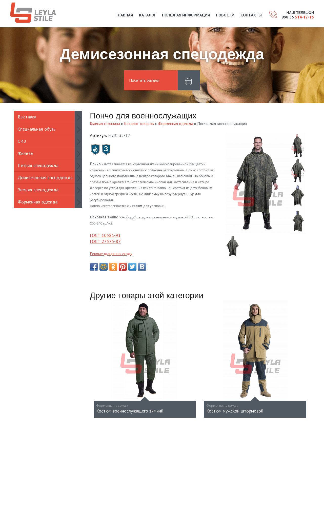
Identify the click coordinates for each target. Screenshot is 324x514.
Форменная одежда (37, 202)
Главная (124, 14)
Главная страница (105, 123)
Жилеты (25, 153)
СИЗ (22, 141)
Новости (225, 14)
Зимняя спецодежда (38, 190)
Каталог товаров (139, 123)
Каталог (147, 14)
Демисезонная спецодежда (45, 177)
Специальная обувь (36, 129)
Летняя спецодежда (38, 165)
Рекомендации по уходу (111, 253)
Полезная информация (186, 14)
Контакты (251, 14)
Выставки (27, 117)
